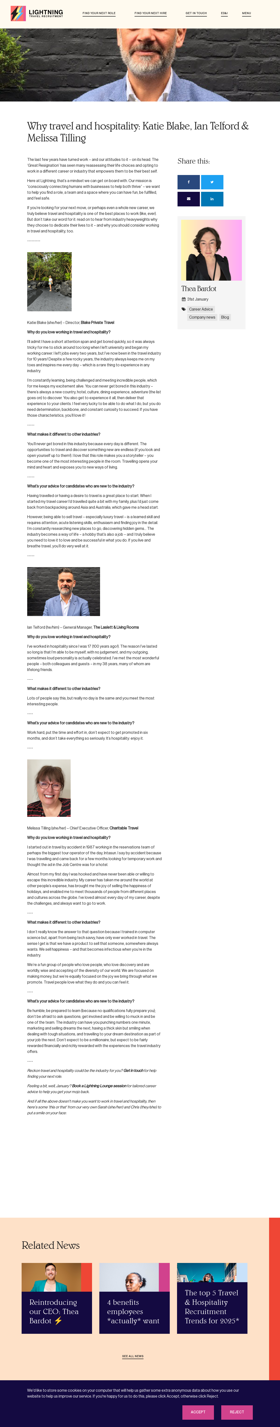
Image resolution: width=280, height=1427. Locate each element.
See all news (133, 1356)
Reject (237, 1412)
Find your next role (99, 13)
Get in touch (196, 13)
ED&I (224, 13)
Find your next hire (151, 13)
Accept (198, 1412)
